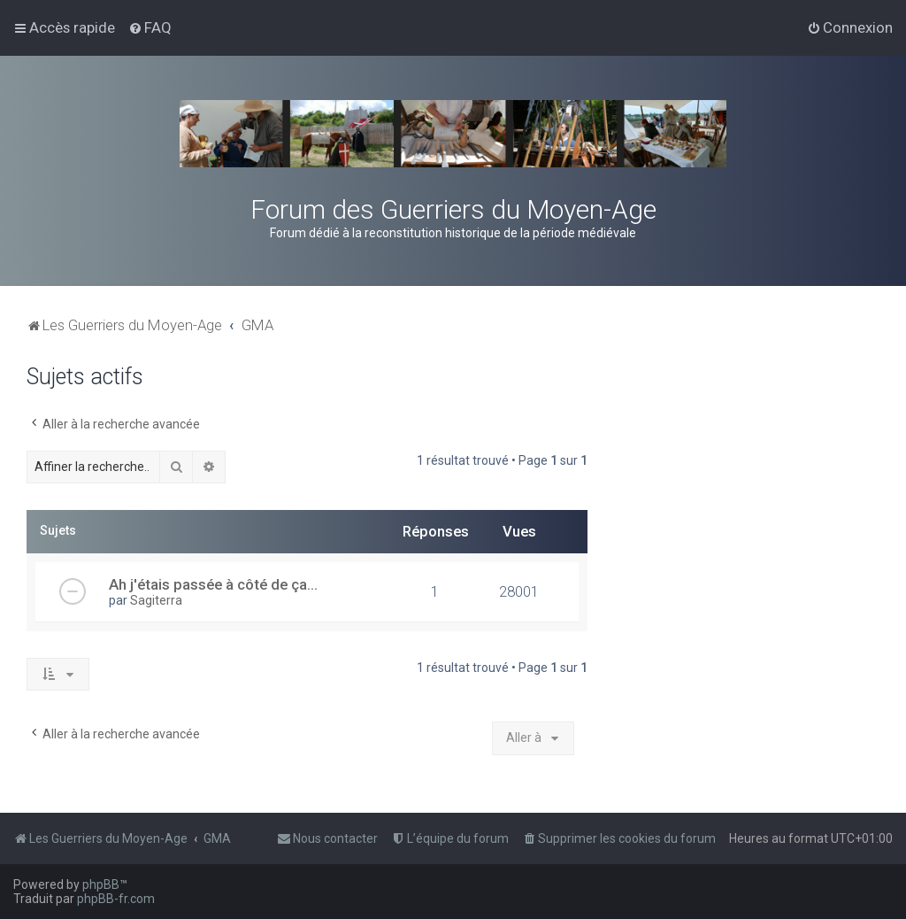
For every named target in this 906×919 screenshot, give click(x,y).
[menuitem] (150, 27)
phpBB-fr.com (116, 899)
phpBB (100, 884)
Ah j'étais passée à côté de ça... (213, 584)
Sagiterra (156, 600)
